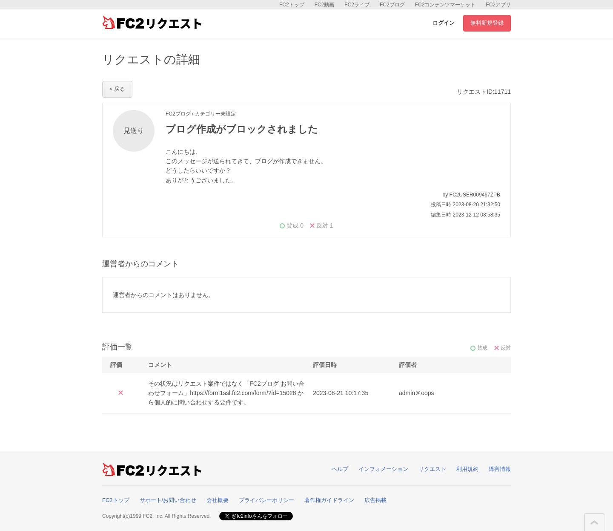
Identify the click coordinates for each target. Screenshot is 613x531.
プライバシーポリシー (266, 500)
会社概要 (217, 500)
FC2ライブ (357, 5)
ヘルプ (340, 469)
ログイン (444, 23)
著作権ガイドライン (329, 500)
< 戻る (117, 89)
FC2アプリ (498, 5)
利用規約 (467, 469)
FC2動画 (325, 5)
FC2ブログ (392, 5)
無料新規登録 (487, 23)
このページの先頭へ (594, 522)
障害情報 (500, 469)
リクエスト (432, 469)
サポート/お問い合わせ (168, 500)
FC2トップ (291, 5)
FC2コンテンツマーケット (445, 5)
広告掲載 (375, 500)
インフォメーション (383, 469)
